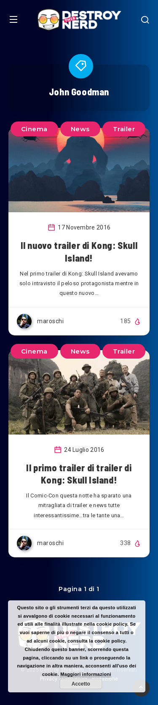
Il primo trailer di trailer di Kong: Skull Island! (78, 474)
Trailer (124, 129)
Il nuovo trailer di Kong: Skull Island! (79, 251)
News (80, 129)
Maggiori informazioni (85, 674)
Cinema (34, 129)
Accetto (81, 684)
